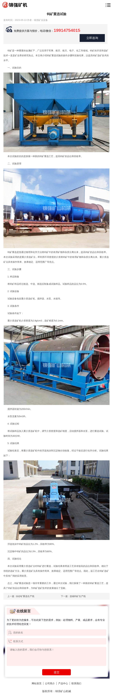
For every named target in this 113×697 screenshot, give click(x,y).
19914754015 (69, 30)
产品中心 (63, 683)
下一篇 (73, 596)
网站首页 (35, 683)
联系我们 (77, 683)
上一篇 (21, 596)
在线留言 (20, 611)
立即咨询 (92, 38)
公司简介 (49, 683)
